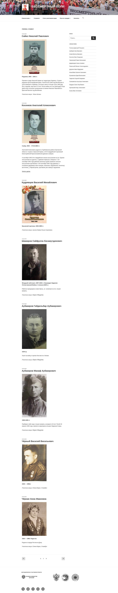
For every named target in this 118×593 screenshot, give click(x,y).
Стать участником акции (50, 18)
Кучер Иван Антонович (75, 90)
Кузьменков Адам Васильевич (77, 75)
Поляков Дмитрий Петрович (76, 48)
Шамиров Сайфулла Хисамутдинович (42, 241)
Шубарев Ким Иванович (75, 51)
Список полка (26, 18)
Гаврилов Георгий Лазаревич (77, 78)
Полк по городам (65, 18)
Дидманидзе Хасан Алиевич (76, 63)
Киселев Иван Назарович (76, 57)
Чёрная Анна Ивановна (34, 499)
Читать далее (26, 171)
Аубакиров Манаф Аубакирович (39, 371)
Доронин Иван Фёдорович (76, 69)
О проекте (37, 18)
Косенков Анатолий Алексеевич (39, 105)
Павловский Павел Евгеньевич (77, 60)
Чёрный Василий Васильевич (38, 441)
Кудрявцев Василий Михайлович (39, 182)
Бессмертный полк (47, 6)
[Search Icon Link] (83, 18)
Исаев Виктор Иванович (75, 54)
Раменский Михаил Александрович (78, 66)
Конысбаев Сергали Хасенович (77, 72)
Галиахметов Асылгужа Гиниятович (78, 81)
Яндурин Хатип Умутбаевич (76, 84)
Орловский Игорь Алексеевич (77, 87)
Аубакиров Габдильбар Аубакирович (41, 306)
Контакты (76, 18)
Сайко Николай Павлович (35, 36)
